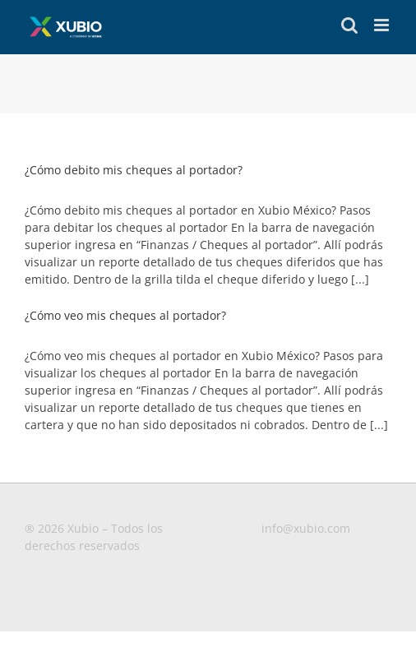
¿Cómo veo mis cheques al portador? (125, 315)
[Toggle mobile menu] (382, 25)
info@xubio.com (305, 528)
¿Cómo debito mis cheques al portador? (134, 170)
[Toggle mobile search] (349, 25)
